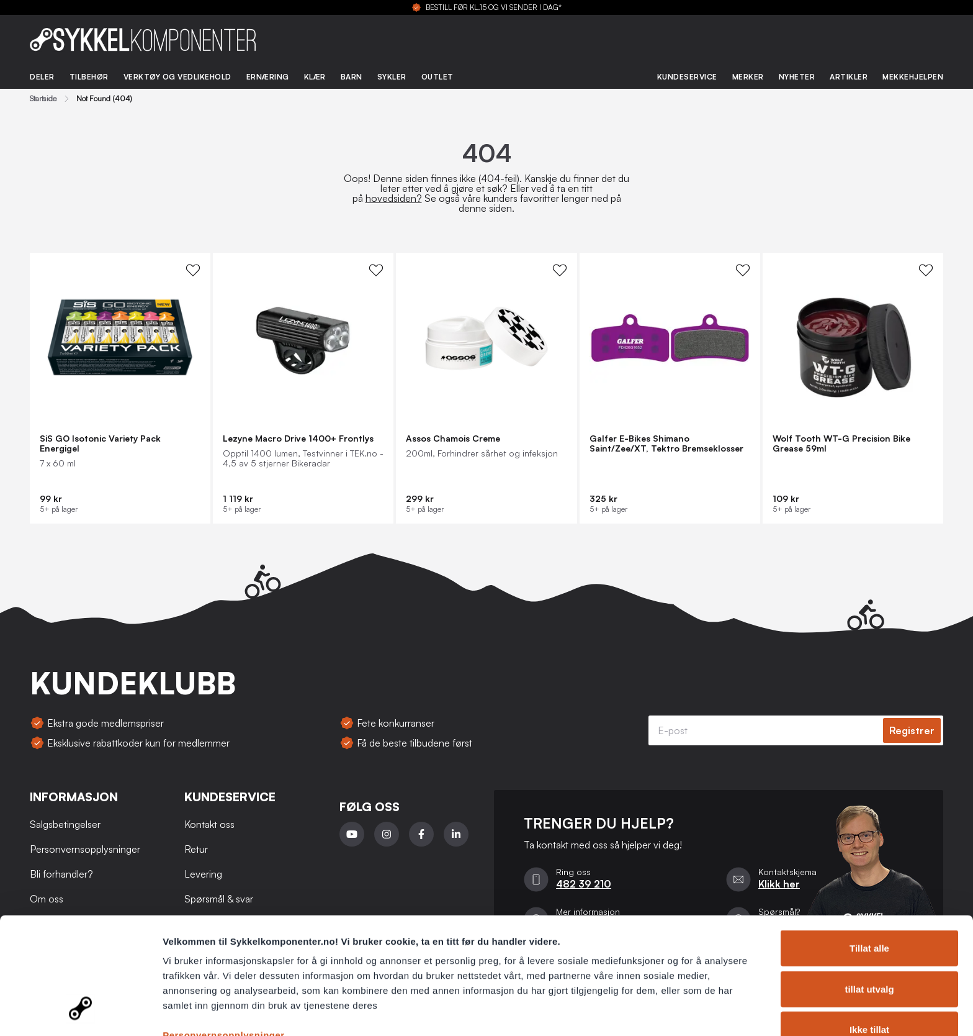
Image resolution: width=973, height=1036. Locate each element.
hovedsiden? (393, 198)
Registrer (912, 730)
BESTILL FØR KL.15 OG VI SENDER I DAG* (494, 7)
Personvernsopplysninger (224, 970)
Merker (748, 76)
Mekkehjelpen (912, 76)
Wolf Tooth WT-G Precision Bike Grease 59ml (841, 443)
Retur (196, 849)
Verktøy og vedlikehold (177, 76)
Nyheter (797, 76)
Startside (43, 98)
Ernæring (267, 76)
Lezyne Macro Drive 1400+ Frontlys (298, 438)
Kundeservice (687, 76)
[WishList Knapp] (193, 270)
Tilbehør (89, 76)
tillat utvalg (869, 924)
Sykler (391, 76)
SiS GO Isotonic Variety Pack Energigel (100, 443)
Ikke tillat (869, 964)
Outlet (437, 76)
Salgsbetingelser (65, 824)
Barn (351, 76)
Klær (315, 76)
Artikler (849, 76)
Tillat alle (869, 883)
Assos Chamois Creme (453, 438)
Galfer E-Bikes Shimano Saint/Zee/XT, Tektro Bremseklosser (666, 443)
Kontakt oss (209, 824)
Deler (42, 76)
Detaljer (660, 1011)
